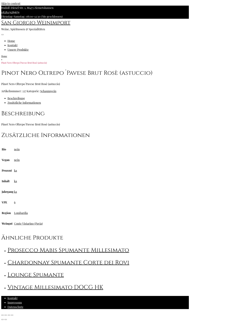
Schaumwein (48, 91)
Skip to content (10, 3)
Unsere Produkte (18, 49)
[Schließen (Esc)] (2, 315)
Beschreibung (16, 98)
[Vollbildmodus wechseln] (9, 315)
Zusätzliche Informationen (24, 103)
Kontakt (13, 45)
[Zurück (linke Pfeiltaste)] (2, 319)
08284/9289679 (10, 12)
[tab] (98, 98)
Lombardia (21, 213)
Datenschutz (15, 307)
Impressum (15, 302)
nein (17, 149)
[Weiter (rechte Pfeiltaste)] (5, 319)
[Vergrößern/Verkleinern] (12, 315)
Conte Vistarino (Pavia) (28, 223)
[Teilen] (5, 315)
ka (15, 170)
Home (11, 41)
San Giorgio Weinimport (35, 22)
